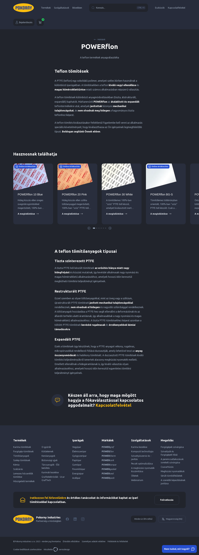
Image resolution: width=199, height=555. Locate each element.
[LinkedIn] (75, 519)
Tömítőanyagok (21, 456)
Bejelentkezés (23, 22)
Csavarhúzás (167, 467)
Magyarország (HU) (172, 519)
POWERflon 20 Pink (74, 194)
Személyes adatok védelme (93, 541)
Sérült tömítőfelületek (171, 475)
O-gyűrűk (46, 447)
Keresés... (119, 7)
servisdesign (61, 549)
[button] (94, 228)
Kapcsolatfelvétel (176, 7)
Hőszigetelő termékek (24, 481)
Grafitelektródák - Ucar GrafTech (53, 478)
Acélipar (76, 478)
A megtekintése (28, 213)
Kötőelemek (47, 451)
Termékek (46, 7)
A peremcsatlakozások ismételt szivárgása (172, 461)
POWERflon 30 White (119, 194)
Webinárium (137, 480)
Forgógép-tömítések (23, 451)
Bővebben (77, 7)
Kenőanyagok (48, 456)
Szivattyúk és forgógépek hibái (169, 453)
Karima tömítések (22, 447)
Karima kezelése (139, 447)
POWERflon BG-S (161, 194)
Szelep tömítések (21, 460)
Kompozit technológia (142, 451)
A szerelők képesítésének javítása (173, 482)
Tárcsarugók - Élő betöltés (50, 466)
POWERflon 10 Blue (30, 194)
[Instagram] (82, 519)
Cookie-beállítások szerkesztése (27, 549)
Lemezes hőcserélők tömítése (23, 475)
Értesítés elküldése (71, 541)
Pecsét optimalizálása (142, 463)
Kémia (16, 464)
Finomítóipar (78, 469)
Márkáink (99, 39)
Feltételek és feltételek (118, 541)
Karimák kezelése (50, 472)
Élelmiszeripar (79, 451)
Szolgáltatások (61, 7)
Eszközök (160, 7)
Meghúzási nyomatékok (172, 471)
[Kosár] (40, 22)
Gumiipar (76, 464)
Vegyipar (76, 447)
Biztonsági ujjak (49, 460)
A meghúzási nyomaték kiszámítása (143, 470)
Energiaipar (78, 473)
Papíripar (76, 460)
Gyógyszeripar (79, 456)
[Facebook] (67, 519)
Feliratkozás (166, 500)
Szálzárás (18, 469)
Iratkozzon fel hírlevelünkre (48, 497)
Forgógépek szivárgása (172, 447)
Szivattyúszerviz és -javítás (141, 457)
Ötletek (134, 475)
